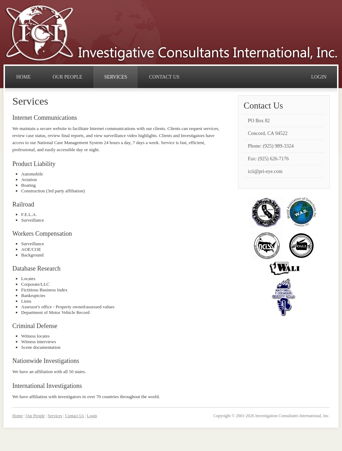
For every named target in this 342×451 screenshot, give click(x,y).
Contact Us (74, 415)
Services (55, 415)
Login (92, 415)
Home (17, 415)
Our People (35, 415)
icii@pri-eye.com (265, 171)
